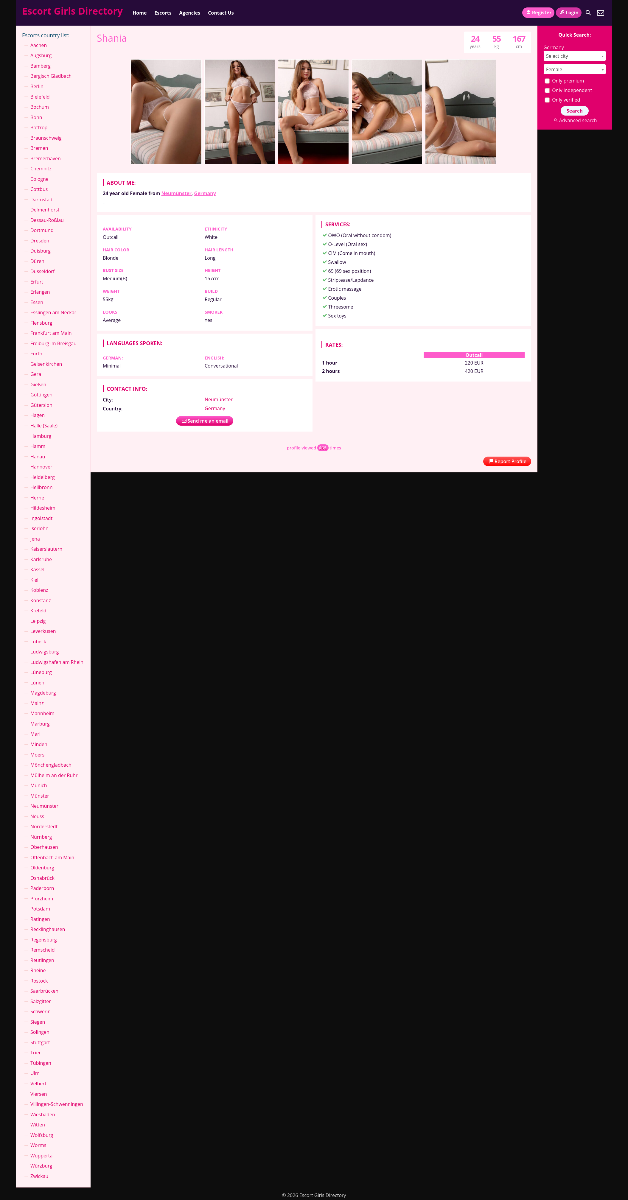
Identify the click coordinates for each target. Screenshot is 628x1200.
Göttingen (41, 394)
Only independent (568, 90)
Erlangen (40, 292)
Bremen (39, 148)
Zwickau (39, 1176)
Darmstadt (42, 199)
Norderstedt (43, 826)
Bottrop (38, 127)
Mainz (37, 703)
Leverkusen (43, 631)
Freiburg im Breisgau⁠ (53, 343)
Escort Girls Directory (72, 10)
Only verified (562, 100)
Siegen (37, 1022)
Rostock (39, 981)
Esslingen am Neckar (53, 312)
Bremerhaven (45, 158)
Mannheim (42, 713)
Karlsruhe (41, 559)
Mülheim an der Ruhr (53, 775)
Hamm (37, 446)
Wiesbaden (42, 1114)
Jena (35, 539)
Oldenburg (42, 867)
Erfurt (36, 281)
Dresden (39, 240)
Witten (37, 1124)
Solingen (39, 1032)
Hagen (37, 415)
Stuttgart (40, 1042)
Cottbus (39, 189)
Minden (38, 744)
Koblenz (39, 590)
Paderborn (42, 888)
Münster (39, 796)
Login (569, 12)
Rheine (38, 970)
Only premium (564, 80)
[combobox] (574, 56)
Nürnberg (41, 837)
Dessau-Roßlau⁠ (47, 220)
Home (140, 13)
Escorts (162, 13)
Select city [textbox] (557, 56)
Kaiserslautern (46, 549)
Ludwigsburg (44, 651)
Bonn (36, 117)
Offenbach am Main (52, 857)
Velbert (38, 1083)
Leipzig (38, 621)
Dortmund (42, 230)
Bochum (39, 107)
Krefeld (38, 610)
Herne (37, 497)
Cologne (39, 179)
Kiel (34, 580)
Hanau (37, 456)
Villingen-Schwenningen (56, 1104)
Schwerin (40, 1011)
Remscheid (42, 950)
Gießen (38, 384)
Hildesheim (42, 508)
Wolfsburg (41, 1135)
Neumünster (176, 193)
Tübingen (40, 1063)
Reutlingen (42, 960)
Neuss (37, 816)
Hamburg (40, 436)
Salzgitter (40, 1001)
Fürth (36, 353)
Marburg (40, 723)
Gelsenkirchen (46, 364)
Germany (205, 193)
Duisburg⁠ (40, 251)
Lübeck (38, 641)
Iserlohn (39, 528)
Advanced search (574, 120)
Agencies (189, 13)
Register (538, 12)
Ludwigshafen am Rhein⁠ (56, 662)
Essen (36, 302)
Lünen (37, 682)
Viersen (38, 1094)
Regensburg (43, 939)
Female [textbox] (554, 69)
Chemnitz (41, 168)
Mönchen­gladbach (50, 765)
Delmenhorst (45, 209)
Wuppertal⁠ (42, 1155)
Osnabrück (42, 878)
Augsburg (41, 55)
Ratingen (40, 919)
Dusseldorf (42, 271)
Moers (37, 754)
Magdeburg (43, 693)
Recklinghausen (47, 929)
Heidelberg (42, 477)
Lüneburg (41, 672)
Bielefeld (40, 97)
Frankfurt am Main (51, 333)
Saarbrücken (44, 991)
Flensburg (41, 323)
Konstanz (40, 600)
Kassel (37, 569)
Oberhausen (44, 847)
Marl (35, 734)
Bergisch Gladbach (50, 76)
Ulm (35, 1073)
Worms (38, 1145)
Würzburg (41, 1165)
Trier (35, 1052)
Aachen (38, 45)
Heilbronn (41, 487)
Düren (37, 261)
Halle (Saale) (43, 425)
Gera (35, 374)
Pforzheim (41, 898)
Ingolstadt (41, 518)
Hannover (41, 466)
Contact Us (221, 13)
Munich (38, 785)
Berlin (36, 86)
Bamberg (40, 66)
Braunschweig (46, 138)
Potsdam (40, 908)
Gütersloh (41, 405)
